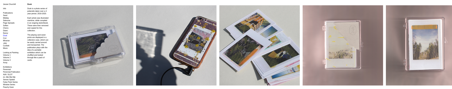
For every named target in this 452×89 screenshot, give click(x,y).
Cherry (5, 28)
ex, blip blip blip (9, 77)
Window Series (9, 85)
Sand (5, 15)
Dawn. (5, 31)
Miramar (6, 41)
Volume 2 (7, 57)
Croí (4, 38)
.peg (5, 43)
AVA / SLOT (8, 74)
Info (4, 8)
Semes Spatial (9, 80)
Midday (6, 18)
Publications (8, 13)
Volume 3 (7, 60)
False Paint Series (10, 82)
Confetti (6, 46)
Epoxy (5, 33)
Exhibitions (7, 67)
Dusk (5, 36)
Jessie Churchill (9, 4)
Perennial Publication (11, 72)
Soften (5, 25)
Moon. (5, 48)
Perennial (7, 69)
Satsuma (6, 20)
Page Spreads (8, 23)
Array (5, 63)
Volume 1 (7, 55)
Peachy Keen (8, 87)
